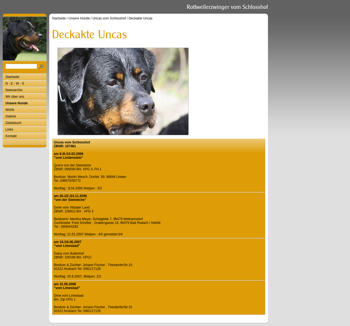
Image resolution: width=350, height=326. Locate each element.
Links (9, 129)
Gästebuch (13, 123)
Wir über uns (14, 97)
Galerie (10, 116)
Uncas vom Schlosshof (109, 18)
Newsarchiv (13, 90)
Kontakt (11, 136)
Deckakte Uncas (140, 18)
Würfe (9, 110)
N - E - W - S (14, 83)
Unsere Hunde (16, 103)
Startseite (12, 77)
